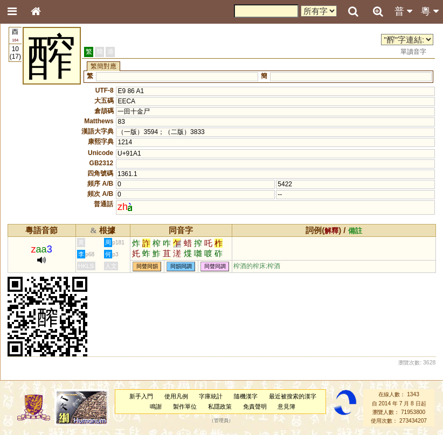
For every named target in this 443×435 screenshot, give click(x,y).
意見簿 (286, 406)
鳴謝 (156, 406)
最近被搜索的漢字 (292, 396)
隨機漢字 (246, 396)
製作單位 (185, 406)
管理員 (221, 421)
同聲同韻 (147, 266)
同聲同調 (215, 266)
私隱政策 (220, 406)
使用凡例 (176, 396)
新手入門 (141, 396)
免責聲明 (255, 406)
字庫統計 (211, 396)
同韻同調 (181, 266)
